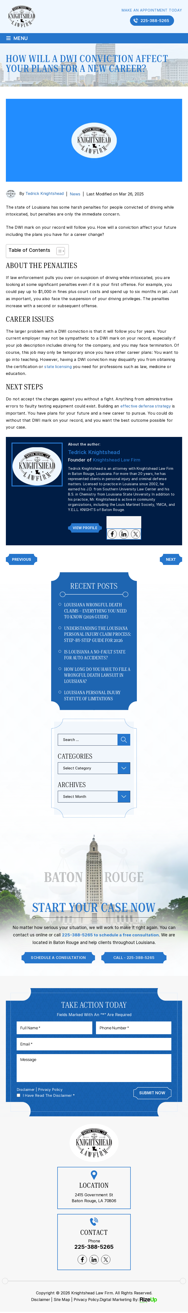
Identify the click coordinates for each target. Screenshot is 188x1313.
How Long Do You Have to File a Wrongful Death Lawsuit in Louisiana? (97, 675)
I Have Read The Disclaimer (49, 1096)
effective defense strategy (146, 406)
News (75, 193)
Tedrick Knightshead (44, 193)
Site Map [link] (61, 1301)
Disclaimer (26, 1090)
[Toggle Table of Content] (58, 251)
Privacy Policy (51, 1090)
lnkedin (124, 534)
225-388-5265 (155, 20)
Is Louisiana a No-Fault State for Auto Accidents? (94, 655)
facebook (112, 534)
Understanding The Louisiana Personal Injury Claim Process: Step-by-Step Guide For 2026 (97, 634)
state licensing (58, 366)
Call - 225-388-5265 (134, 958)
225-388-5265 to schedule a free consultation (110, 935)
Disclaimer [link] (39, 1301)
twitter (135, 534)
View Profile (85, 528)
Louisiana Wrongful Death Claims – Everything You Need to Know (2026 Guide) (95, 611)
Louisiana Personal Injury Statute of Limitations (92, 696)
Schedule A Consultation (57, 958)
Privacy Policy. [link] (87, 1301)
